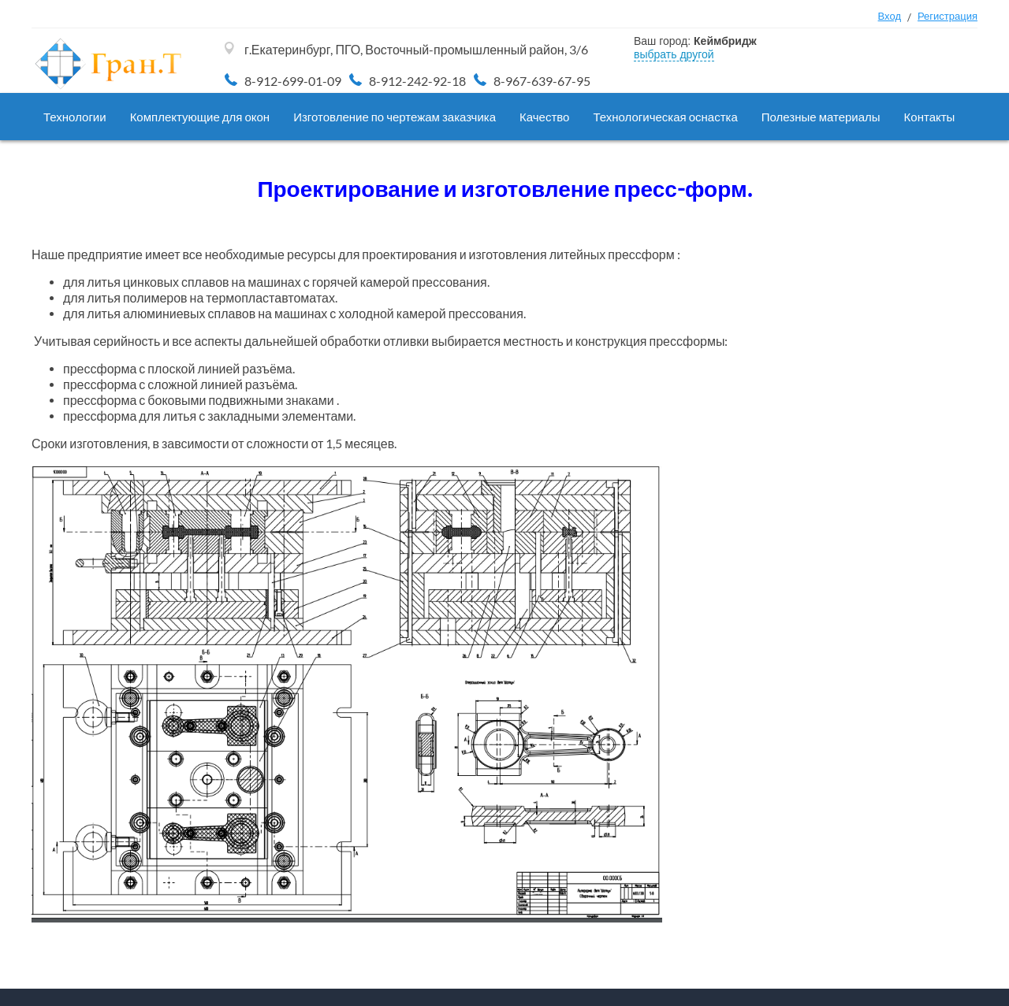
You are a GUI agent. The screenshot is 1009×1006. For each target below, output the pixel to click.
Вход (889, 15)
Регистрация (947, 15)
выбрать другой (674, 54)
